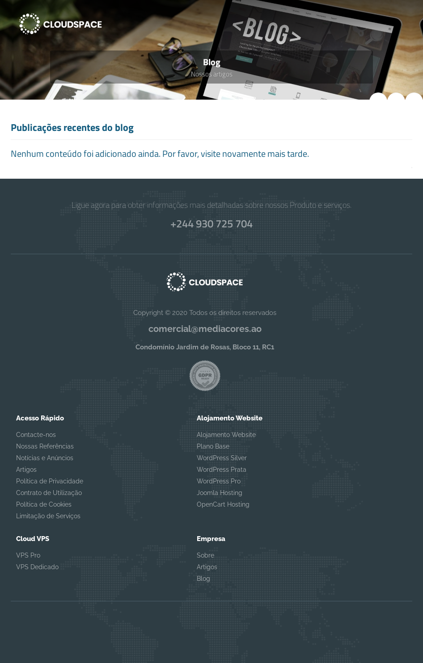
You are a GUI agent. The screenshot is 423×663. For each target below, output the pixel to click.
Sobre (205, 555)
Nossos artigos (212, 74)
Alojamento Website (226, 434)
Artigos (26, 469)
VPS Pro (28, 555)
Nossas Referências (45, 446)
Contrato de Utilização (49, 492)
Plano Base (213, 446)
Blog (203, 578)
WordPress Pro (219, 481)
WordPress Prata (221, 469)
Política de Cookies (44, 504)
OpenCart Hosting (223, 504)
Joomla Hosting (219, 492)
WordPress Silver (222, 458)
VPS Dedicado (37, 567)
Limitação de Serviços (48, 516)
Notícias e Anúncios (44, 458)
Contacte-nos (36, 434)
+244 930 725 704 (211, 223)
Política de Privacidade (49, 481)
